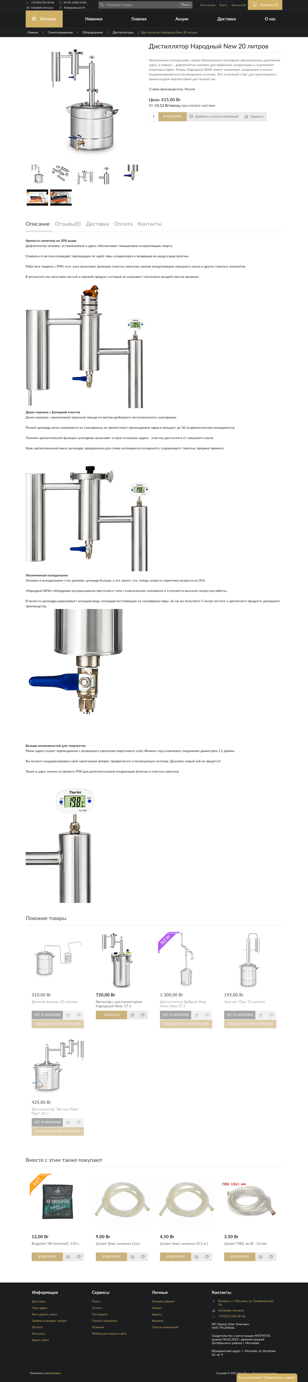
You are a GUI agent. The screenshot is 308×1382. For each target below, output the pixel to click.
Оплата (37, 1327)
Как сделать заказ (44, 1314)
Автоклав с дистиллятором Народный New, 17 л (119, 1004)
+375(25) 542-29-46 (42, 2)
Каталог (44, 19)
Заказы (156, 1308)
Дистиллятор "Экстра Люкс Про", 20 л (55, 1111)
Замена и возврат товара (49, 1320)
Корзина (157, 1320)
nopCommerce (52, 1373)
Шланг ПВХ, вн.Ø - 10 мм (245, 1243)
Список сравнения (104, 1320)
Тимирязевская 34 (74, 7)
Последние (99, 1314)
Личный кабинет (163, 1301)
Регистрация (207, 5)
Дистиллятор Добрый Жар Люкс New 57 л (183, 1004)
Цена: (154, 100)
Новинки (94, 19)
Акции (181, 19)
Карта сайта (40, 1340)
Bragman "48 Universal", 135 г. (56, 1243)
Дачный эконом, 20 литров (54, 1002)
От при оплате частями (182, 105)
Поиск (96, 1301)
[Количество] (153, 116)
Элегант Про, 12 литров (244, 1002)
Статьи (97, 1308)
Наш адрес (39, 1308)
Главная (139, 19)
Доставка (226, 19)
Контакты (38, 1333)
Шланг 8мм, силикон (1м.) (118, 1243)
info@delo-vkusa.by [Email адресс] (42, 7)
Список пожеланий (165, 1327)
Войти (223, 5)
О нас (270, 19)
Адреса (157, 1314)
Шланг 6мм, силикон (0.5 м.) (184, 1243)
